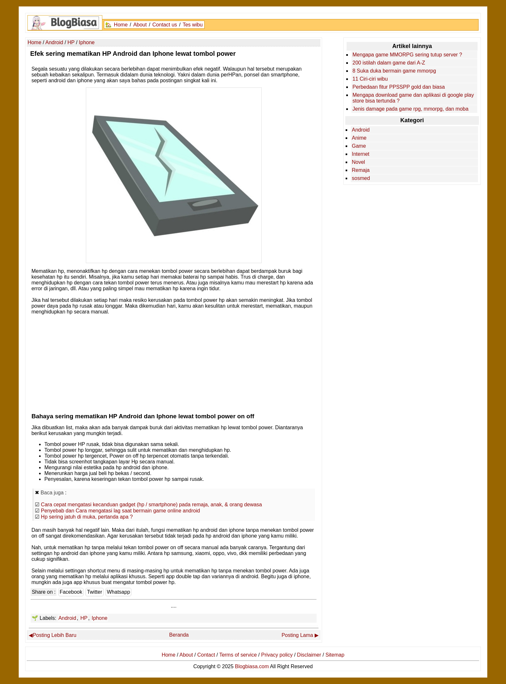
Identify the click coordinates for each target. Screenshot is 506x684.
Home (121, 24)
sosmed (361, 178)
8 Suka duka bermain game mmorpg (394, 71)
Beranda (179, 635)
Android (67, 618)
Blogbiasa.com (252, 666)
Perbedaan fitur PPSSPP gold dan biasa (398, 87)
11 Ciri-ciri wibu (370, 79)
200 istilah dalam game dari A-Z (388, 62)
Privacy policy (277, 655)
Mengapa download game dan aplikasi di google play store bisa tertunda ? (413, 98)
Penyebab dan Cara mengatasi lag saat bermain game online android (120, 510)
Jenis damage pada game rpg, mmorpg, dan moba (410, 109)
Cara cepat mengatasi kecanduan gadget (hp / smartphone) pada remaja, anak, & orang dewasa (151, 504)
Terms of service (238, 655)
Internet (360, 154)
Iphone (99, 618)
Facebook (71, 592)
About (140, 24)
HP (83, 618)
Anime (359, 138)
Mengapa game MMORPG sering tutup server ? (407, 54)
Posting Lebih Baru (54, 635)
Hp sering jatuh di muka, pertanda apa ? (87, 517)
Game (359, 146)
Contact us (164, 24)
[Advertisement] (173, 362)
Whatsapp (118, 592)
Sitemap (334, 655)
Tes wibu (193, 24)
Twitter (94, 592)
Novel (358, 162)
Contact (206, 655)
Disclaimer (309, 655)
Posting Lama (297, 635)
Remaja (360, 170)
